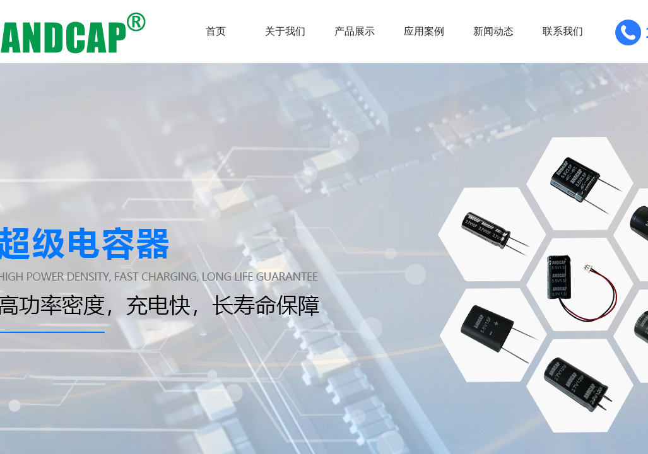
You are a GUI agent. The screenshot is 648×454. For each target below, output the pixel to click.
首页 (216, 31)
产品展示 (354, 31)
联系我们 (563, 31)
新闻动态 (493, 31)
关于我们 (285, 31)
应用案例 (424, 31)
